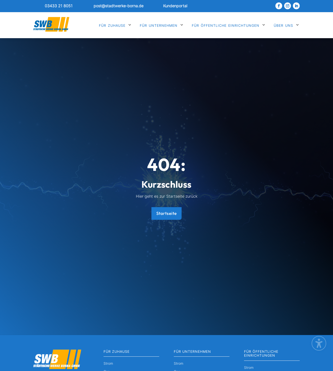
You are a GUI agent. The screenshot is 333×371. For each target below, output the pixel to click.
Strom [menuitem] (108, 363)
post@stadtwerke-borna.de (118, 5)
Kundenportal (175, 5)
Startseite (166, 213)
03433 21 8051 (58, 5)
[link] (53, 6)
